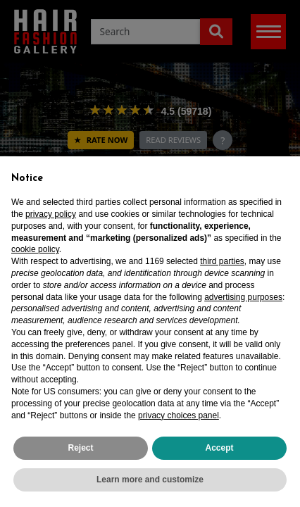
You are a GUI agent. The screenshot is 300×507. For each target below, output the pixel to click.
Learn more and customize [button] (150, 479)
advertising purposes (243, 297)
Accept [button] (219, 448)
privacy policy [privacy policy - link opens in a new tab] (50, 214)
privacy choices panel (178, 415)
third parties (222, 261)
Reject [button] (80, 448)
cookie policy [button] (35, 249)
